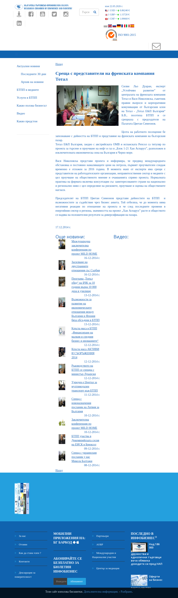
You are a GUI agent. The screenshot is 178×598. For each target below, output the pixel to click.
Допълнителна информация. (101, 591)
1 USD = (117, 10)
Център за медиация (105, 565)
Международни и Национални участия (104, 552)
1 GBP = (117, 14)
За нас (20, 532)
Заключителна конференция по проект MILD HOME (84, 420)
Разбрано (126, 591)
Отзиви (21, 541)
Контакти (22, 558)
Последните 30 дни (33, 70)
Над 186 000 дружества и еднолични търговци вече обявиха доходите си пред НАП (146, 550)
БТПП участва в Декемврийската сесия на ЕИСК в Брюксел (85, 437)
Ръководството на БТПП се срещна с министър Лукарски (83, 366)
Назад (59, 60)
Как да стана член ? (28, 549)
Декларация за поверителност (25, 571)
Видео (21, 110)
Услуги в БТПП (27, 94)
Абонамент (76, 578)
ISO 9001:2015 (120, 34)
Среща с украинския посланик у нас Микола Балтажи (84, 454)
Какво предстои (27, 118)
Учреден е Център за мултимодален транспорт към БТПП (84, 383)
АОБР (97, 541)
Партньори (100, 532)
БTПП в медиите (28, 86)
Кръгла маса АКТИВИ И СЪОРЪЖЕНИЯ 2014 (85, 350)
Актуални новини (28, 62)
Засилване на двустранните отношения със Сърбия (85, 263)
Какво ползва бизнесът (32, 102)
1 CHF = (117, 18)
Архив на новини (32, 78)
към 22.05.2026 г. (114, 6)
